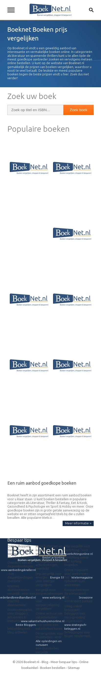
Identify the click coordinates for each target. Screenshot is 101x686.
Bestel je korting (53, 557)
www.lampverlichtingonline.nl (73, 553)
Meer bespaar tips (64, 662)
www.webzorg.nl (53, 597)
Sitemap (74, 667)
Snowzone (86, 597)
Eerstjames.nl (27, 553)
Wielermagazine (82, 577)
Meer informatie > (78, 523)
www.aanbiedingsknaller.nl (18, 569)
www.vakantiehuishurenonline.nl (42, 621)
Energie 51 (57, 577)
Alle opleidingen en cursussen (49, 642)
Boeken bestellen (52, 667)
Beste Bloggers (26, 624)
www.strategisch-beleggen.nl (75, 626)
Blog (45, 662)
